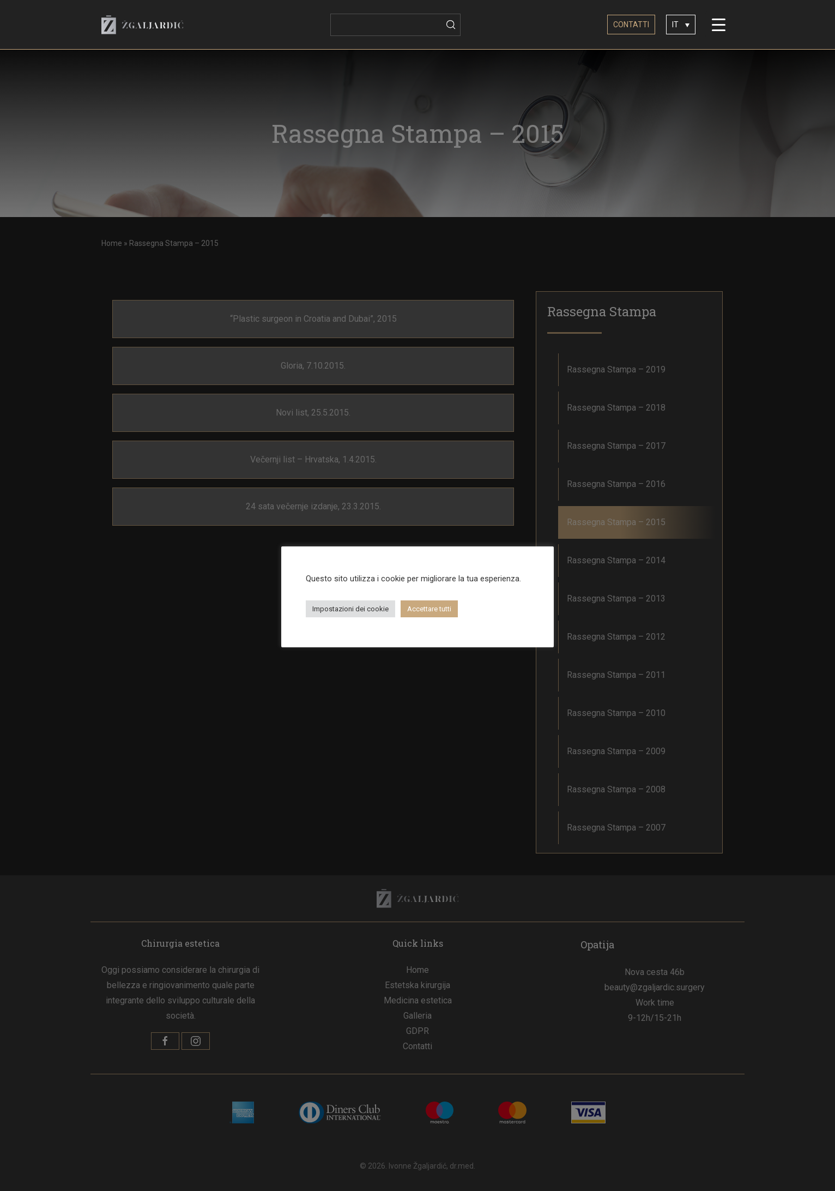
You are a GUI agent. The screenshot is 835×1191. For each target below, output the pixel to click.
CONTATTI (631, 24)
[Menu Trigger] (719, 24)
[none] (680, 24)
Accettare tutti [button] (429, 609)
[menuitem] (680, 24)
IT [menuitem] (675, 25)
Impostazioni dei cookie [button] (350, 609)
